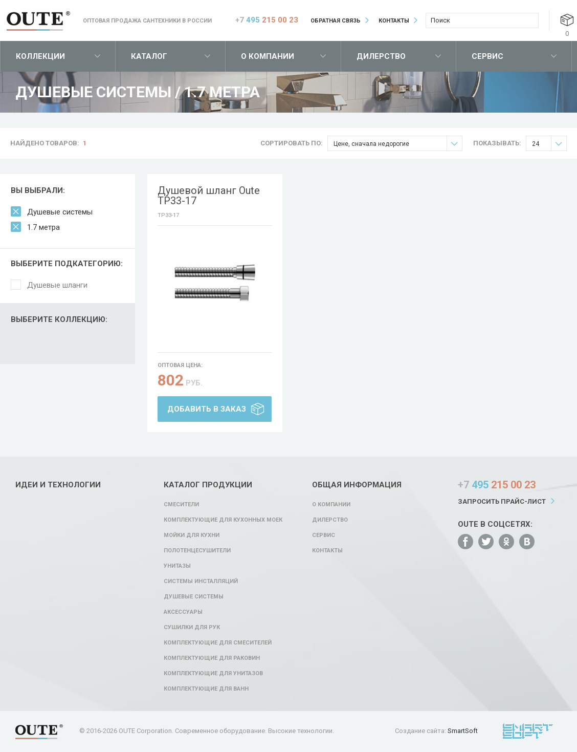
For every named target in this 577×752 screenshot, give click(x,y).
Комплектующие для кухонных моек (223, 520)
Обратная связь (335, 20)
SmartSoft (463, 731)
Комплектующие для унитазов (213, 673)
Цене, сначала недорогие (398, 143)
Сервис (487, 56)
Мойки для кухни (191, 535)
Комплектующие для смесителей (218, 642)
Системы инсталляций (201, 581)
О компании (267, 56)
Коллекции (40, 56)
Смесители (181, 504)
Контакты (394, 20)
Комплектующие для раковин (212, 658)
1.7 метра (43, 227)
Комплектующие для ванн (206, 688)
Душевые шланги (57, 285)
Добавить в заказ (206, 409)
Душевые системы (60, 212)
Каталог (149, 56)
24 (549, 143)
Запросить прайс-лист (502, 501)
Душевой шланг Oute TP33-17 (209, 195)
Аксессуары (183, 612)
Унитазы (177, 566)
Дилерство (381, 56)
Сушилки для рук (192, 627)
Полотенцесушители (197, 550)
